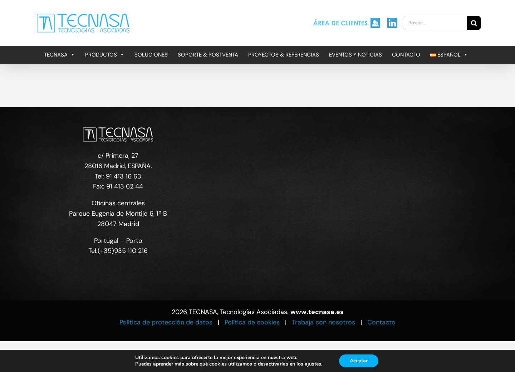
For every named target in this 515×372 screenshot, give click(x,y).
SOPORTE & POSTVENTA (208, 54)
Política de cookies (252, 322)
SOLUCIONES (151, 54)
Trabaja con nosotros (323, 322)
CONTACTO (406, 54)
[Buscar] (474, 23)
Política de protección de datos (165, 322)
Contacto (381, 322)
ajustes (313, 364)
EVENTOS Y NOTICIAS (355, 54)
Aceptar (359, 360)
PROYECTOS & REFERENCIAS (283, 54)
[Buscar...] (435, 23)
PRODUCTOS (104, 55)
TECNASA (59, 55)
